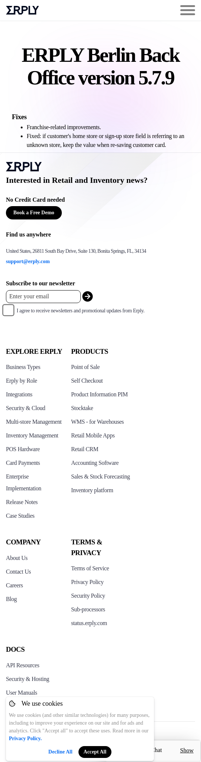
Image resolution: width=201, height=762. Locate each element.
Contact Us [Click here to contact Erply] (18, 571)
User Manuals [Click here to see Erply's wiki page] (21, 692)
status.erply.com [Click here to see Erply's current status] (89, 623)
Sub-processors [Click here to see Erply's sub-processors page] (88, 609)
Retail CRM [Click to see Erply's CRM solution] (84, 449)
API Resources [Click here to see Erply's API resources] (22, 665)
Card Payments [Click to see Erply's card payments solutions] (23, 463)
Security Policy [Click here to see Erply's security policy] (88, 596)
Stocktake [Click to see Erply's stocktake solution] (82, 408)
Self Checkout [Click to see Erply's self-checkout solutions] (87, 380)
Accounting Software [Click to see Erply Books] (94, 463)
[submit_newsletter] (87, 296)
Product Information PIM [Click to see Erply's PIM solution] (99, 394)
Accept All (95, 752)
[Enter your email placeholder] (43, 296)
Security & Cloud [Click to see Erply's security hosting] (25, 408)
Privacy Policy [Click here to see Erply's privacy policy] (87, 582)
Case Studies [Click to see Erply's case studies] (20, 516)
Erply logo (22, 10)
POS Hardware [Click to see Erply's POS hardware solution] (23, 449)
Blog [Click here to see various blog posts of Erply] (11, 599)
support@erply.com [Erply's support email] (28, 261)
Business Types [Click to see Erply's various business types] (23, 367)
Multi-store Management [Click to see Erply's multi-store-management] (33, 422)
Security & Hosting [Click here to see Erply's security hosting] (27, 679)
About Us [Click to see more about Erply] (16, 558)
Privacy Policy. (25, 738)
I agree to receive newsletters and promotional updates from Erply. (80, 310)
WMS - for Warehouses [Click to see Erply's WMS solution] (97, 422)
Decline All (60, 752)
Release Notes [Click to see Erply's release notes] (22, 502)
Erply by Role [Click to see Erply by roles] (21, 380)
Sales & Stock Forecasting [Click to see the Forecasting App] (100, 476)
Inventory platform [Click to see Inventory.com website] (92, 490)
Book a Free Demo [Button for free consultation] (33, 212)
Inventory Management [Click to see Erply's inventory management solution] (32, 435)
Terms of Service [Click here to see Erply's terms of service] (90, 568)
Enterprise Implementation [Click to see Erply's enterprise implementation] (23, 482)
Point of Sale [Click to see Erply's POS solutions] (85, 367)
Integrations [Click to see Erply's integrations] (19, 394)
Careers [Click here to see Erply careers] (14, 585)
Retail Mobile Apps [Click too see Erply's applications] (93, 435)
